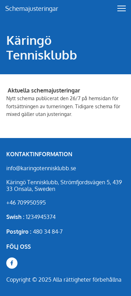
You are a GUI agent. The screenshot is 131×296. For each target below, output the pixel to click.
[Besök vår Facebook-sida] (11, 263)
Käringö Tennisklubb (41, 47)
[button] (121, 8)
